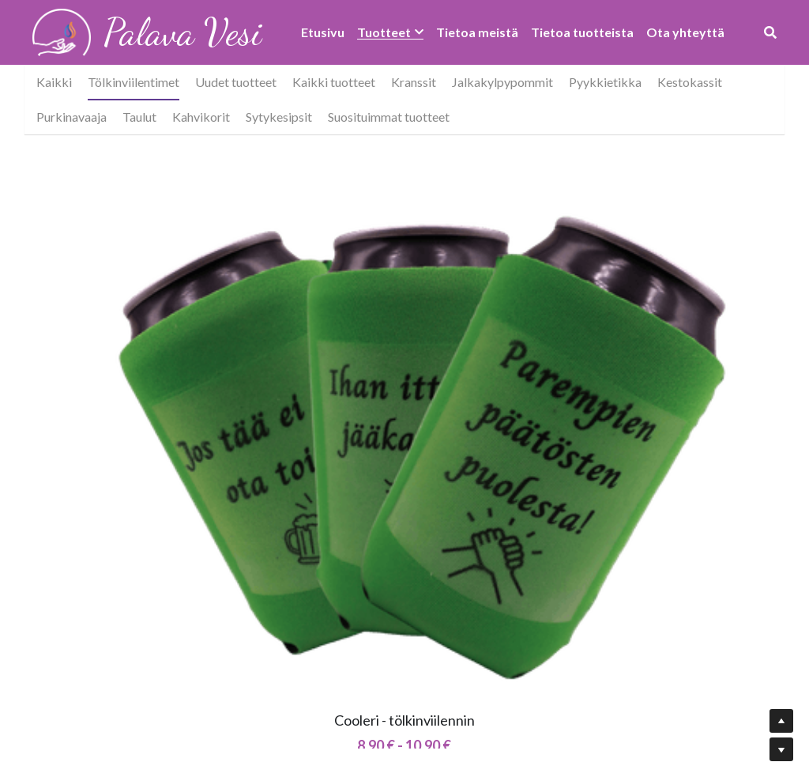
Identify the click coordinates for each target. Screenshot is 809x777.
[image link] (62, 31)
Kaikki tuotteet (333, 81)
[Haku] (770, 32)
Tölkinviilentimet (133, 81)
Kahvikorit (201, 116)
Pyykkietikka (605, 81)
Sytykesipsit (279, 116)
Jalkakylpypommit (502, 81)
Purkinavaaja (71, 116)
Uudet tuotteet (236, 81)
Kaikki (54, 81)
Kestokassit (689, 81)
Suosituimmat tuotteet (389, 116)
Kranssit (413, 81)
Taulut (139, 116)
